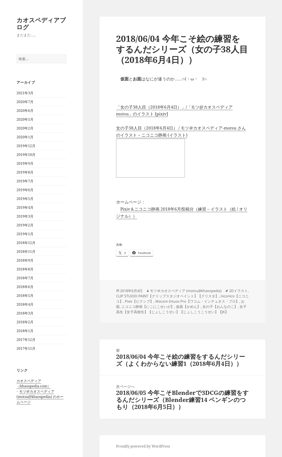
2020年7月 (25, 101)
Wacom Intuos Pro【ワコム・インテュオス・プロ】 (197, 301)
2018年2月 (25, 322)
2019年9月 (25, 163)
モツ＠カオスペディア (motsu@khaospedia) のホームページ (40, 396)
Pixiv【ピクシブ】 (139, 301)
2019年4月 (25, 207)
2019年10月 (26, 154)
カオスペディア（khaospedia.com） (34, 383)
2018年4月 (25, 304)
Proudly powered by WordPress (143, 446)
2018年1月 (25, 330)
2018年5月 (25, 295)
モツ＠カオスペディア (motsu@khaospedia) (186, 290)
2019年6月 (25, 189)
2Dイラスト (238, 290)
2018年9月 (25, 260)
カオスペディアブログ (41, 23)
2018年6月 (25, 286)
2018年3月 (25, 313)
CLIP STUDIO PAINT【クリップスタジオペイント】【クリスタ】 (167, 296)
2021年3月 (25, 93)
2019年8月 (25, 172)
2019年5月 (25, 198)
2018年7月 (25, 278)
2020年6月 (25, 110)
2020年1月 (25, 137)
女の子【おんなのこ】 (220, 306)
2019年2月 (25, 225)
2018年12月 (26, 242)
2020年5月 (25, 119)
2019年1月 (25, 233)
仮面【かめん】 (188, 306)
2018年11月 (26, 251)
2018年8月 (25, 269)
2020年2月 (25, 128)
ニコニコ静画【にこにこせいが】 (147, 306)
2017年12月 (26, 339)
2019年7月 (25, 181)
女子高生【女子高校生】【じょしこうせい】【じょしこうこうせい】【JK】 (181, 309)
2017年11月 (26, 348)
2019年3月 (25, 216)
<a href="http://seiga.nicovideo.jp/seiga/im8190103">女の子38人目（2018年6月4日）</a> (150, 158)
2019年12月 (26, 145)
